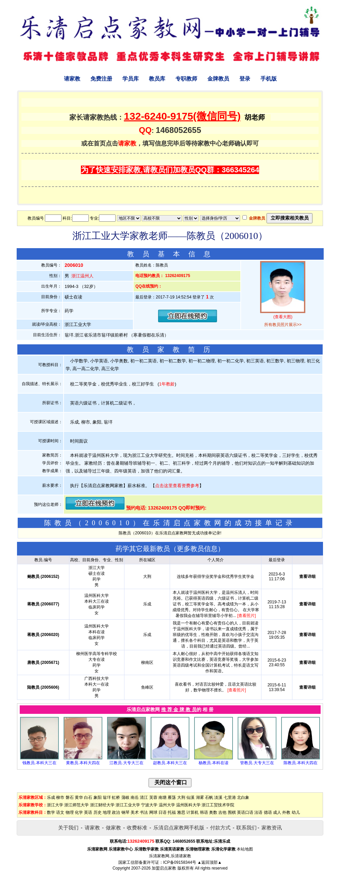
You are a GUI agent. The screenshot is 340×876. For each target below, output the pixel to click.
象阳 (98, 797)
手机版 (268, 79)
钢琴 (125, 812)
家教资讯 (271, 827)
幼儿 (296, 812)
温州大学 (167, 805)
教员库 (157, 79)
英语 (88, 812)
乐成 (51, 797)
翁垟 (107, 797)
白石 (88, 797)
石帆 (209, 797)
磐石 (70, 797)
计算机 (192, 812)
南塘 (162, 797)
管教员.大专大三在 (257, 762)
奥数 (213, 812)
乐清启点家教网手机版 (178, 827)
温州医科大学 (188, 805)
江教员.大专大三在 (126, 762)
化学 (79, 812)
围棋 (232, 812)
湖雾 (200, 797)
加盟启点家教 (164, 868)
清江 (144, 797)
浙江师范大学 (76, 805)
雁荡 (172, 797)
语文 (60, 812)
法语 (258, 812)
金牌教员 (218, 79)
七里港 (230, 797)
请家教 (72, 79)
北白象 (243, 797)
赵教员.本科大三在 (170, 762)
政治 (116, 812)
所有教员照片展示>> (283, 324)
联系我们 (246, 827)
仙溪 (190, 797)
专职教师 (186, 79)
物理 (70, 812)
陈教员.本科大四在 (300, 762)
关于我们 (68, 827)
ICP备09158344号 (179, 862)
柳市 (60, 797)
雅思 (181, 812)
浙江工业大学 (128, 805)
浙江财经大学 (102, 805)
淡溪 (218, 797)
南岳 (135, 797)
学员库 (130, 79)
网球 (153, 812)
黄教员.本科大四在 (83, 762)
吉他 (222, 812)
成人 (277, 812)
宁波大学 (149, 805)
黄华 (79, 797)
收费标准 (137, 827)
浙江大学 (55, 805)
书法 (144, 812)
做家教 (113, 827)
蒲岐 (125, 797)
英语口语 (245, 812)
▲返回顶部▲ (209, 862)
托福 (172, 812)
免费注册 (101, 79)
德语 (268, 812)
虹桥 (116, 797)
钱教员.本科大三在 (39, 762)
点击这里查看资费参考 (177, 485)
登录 (244, 79)
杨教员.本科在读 (213, 762)
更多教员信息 (197, 548)
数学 (51, 812)
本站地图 (245, 849)
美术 (135, 812)
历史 (98, 812)
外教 (286, 812)
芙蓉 (153, 797)
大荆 (181, 797)
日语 (162, 812)
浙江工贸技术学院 (218, 805)
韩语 (204, 812)
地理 (107, 812)
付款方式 (220, 827)
